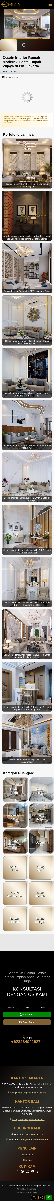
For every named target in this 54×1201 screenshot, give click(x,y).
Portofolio (15, 71)
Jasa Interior (27, 1154)
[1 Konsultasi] (49, 1197)
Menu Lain (27, 1148)
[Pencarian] (34, 1197)
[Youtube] (33, 1172)
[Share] (41, 1197)
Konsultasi (27, 1014)
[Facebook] (17, 1172)
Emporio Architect (42, 1185)
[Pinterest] (22, 1172)
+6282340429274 (27, 1041)
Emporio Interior (18, 1185)
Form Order (27, 1022)
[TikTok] (38, 1172)
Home (4, 71)
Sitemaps (27, 1160)
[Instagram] (28, 1172)
